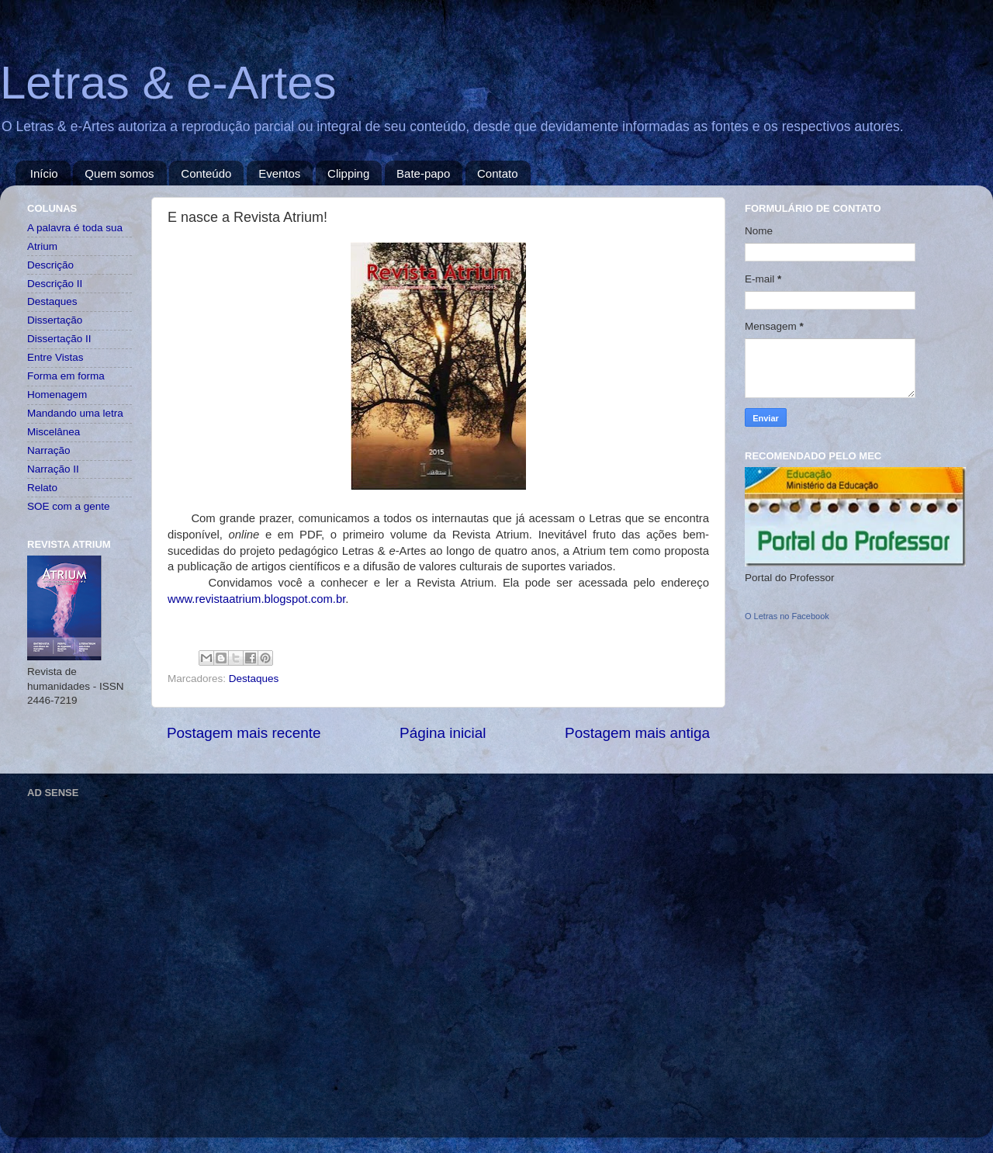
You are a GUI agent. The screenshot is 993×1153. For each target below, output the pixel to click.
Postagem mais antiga (637, 733)
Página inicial (443, 733)
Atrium (42, 246)
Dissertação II (59, 339)
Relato (42, 487)
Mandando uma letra (75, 413)
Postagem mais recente (243, 733)
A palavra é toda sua (75, 228)
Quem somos (119, 173)
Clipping (348, 173)
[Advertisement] (145, 948)
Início (44, 173)
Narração (49, 450)
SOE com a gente (68, 506)
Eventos (279, 173)
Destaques (254, 678)
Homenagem (57, 394)
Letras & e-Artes (168, 83)
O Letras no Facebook (787, 616)
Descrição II (54, 283)
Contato (497, 173)
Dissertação (54, 320)
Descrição (50, 265)
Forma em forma (66, 376)
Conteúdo (206, 173)
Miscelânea (53, 432)
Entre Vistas (55, 357)
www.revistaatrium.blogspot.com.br (256, 599)
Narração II (53, 469)
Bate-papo (423, 173)
